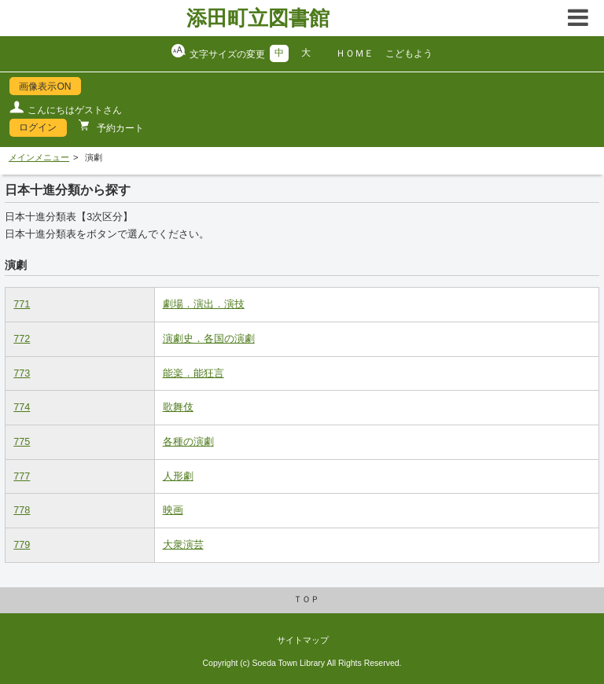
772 (21, 338)
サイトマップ (303, 640)
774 (21, 407)
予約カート (119, 128)
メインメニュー (39, 157)
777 (21, 476)
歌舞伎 (178, 407)
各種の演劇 (188, 441)
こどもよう (409, 53)
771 (21, 304)
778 (21, 510)
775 (21, 441)
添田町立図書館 (258, 18)
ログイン (38, 127)
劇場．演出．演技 (204, 304)
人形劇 (178, 476)
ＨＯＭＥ (355, 53)
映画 (173, 510)
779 (21, 544)
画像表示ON (45, 86)
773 (21, 373)
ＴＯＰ (306, 599)
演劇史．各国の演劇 (209, 338)
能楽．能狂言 (193, 373)
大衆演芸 (183, 544)
